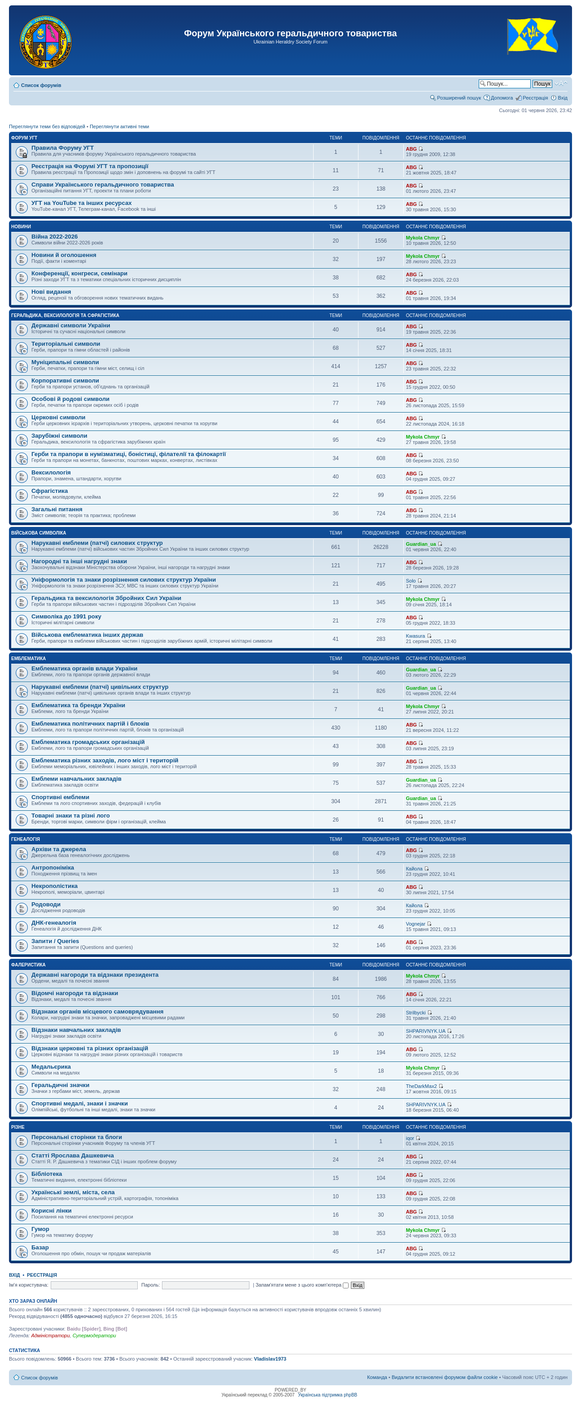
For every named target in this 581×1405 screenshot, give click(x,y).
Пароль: (150, 1285)
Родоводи (46, 904)
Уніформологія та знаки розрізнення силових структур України (123, 579)
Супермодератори (94, 1335)
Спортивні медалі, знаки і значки (79, 1103)
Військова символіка (38, 533)
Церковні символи (58, 417)
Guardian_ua (421, 544)
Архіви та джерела (58, 849)
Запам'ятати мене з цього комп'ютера (302, 1285)
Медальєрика (51, 1066)
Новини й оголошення (63, 255)
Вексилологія (51, 472)
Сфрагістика (49, 490)
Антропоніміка (52, 867)
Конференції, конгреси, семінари (79, 273)
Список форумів (41, 85)
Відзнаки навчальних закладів (76, 1030)
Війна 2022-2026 (54, 236)
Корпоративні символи (65, 380)
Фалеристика (28, 964)
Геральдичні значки (60, 1085)
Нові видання (51, 291)
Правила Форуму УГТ (62, 147)
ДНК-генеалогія (53, 922)
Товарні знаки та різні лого (70, 815)
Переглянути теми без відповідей (47, 126)
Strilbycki (416, 1012)
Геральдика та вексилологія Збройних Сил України (106, 598)
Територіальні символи (65, 343)
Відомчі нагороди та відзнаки (74, 993)
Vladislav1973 (270, 1359)
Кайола (414, 868)
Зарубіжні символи (59, 435)
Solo (411, 580)
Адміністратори (50, 1335)
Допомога (502, 97)
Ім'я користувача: (28, 1285)
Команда (377, 1377)
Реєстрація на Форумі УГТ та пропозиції (90, 166)
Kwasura (415, 636)
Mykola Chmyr (423, 237)
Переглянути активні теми (119, 126)
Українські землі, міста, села (73, 1192)
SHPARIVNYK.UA (426, 1031)
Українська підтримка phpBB (327, 1394)
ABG (411, 149)
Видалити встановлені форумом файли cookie (445, 1377)
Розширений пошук (459, 97)
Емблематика (28, 658)
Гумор (40, 1229)
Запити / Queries (55, 941)
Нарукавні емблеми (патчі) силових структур (97, 542)
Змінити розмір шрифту (561, 83)
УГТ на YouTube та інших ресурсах (81, 203)
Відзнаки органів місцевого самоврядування (97, 1011)
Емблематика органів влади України (84, 668)
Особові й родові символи (70, 399)
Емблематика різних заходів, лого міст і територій (105, 760)
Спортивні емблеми (60, 797)
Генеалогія (25, 839)
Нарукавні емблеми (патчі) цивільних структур (100, 686)
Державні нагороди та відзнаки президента (94, 974)
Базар (40, 1247)
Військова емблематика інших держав (87, 634)
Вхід (563, 97)
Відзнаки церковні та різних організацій (89, 1048)
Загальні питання (57, 509)
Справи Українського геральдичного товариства (102, 184)
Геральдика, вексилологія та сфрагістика (65, 315)
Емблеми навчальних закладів (76, 778)
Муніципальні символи (65, 362)
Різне (18, 1127)
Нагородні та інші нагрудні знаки (79, 561)
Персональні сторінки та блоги (76, 1137)
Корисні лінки (51, 1210)
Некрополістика (54, 886)
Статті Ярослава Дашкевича (72, 1155)
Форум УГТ (24, 137)
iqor (410, 1138)
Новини (21, 226)
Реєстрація (535, 97)
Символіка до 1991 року (66, 616)
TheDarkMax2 (421, 1086)
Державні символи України (70, 325)
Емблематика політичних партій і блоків (90, 723)
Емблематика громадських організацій (88, 742)
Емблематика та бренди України (78, 705)
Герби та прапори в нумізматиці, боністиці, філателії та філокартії (128, 454)
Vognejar (415, 924)
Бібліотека (46, 1173)
